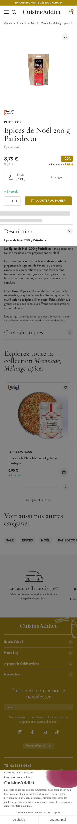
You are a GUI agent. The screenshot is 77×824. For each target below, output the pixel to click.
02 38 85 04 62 (20, 765)
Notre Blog (38, 652)
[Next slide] (66, 487)
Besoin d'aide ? (38, 641)
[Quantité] (12, 201)
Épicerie (21, 23)
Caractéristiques (38, 332)
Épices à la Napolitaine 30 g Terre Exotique (32, 460)
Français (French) (38, 746)
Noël (45, 540)
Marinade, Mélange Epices (55, 23)
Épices (27, 540)
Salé (33, 23)
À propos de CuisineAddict (38, 663)
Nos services (38, 674)
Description (38, 231)
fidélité (69, 164)
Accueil (8, 23)
